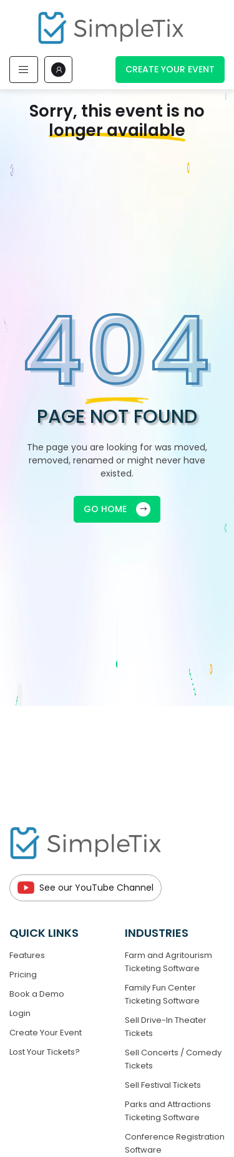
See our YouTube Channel (85, 887)
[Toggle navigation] (23, 69)
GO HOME (117, 509)
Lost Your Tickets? (44, 1052)
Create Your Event (170, 69)
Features (27, 955)
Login (20, 1013)
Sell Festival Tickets (163, 1085)
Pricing (23, 974)
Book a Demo (36, 994)
